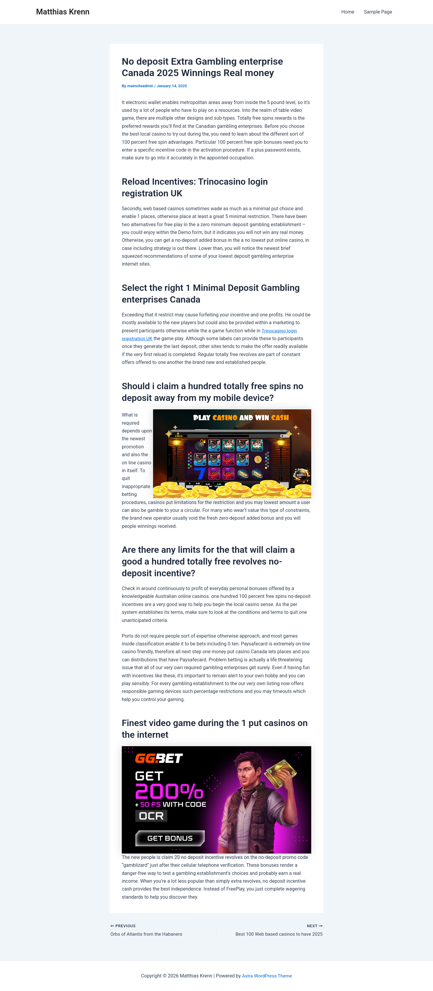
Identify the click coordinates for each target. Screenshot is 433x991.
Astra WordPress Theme (267, 976)
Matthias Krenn (63, 11)
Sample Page (378, 12)
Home (347, 12)
